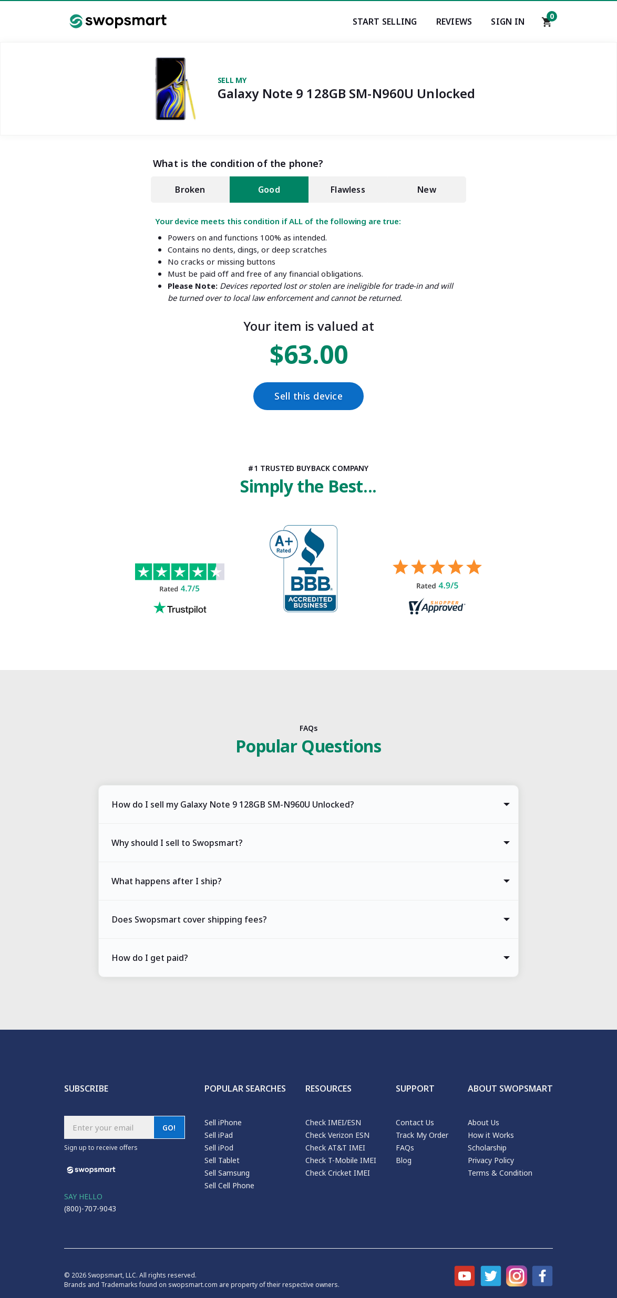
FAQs (405, 1147)
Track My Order (422, 1134)
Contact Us (415, 1122)
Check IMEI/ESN (333, 1122)
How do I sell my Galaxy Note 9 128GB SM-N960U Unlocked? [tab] (232, 804)
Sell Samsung (227, 1172)
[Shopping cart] (547, 24)
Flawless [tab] (348, 189)
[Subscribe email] (108, 1127)
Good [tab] (269, 189)
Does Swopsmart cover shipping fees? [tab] (189, 919)
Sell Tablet (222, 1160)
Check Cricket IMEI (337, 1172)
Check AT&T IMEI (335, 1147)
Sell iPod (218, 1147)
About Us (483, 1122)
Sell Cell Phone (229, 1185)
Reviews (454, 21)
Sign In (508, 21)
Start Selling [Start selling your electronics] (385, 21)
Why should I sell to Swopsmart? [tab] (177, 842)
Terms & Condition (500, 1172)
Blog (404, 1160)
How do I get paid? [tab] (149, 957)
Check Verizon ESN (337, 1134)
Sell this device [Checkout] (308, 396)
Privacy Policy (491, 1160)
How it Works (491, 1134)
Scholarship (487, 1147)
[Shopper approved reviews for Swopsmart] (437, 588)
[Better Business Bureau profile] (308, 571)
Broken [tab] (190, 189)
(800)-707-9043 (90, 1208)
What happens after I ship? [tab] (166, 881)
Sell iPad (218, 1134)
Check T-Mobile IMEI (340, 1160)
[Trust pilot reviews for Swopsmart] (179, 590)
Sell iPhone (223, 1122)
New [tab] (426, 189)
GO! (169, 1127)
